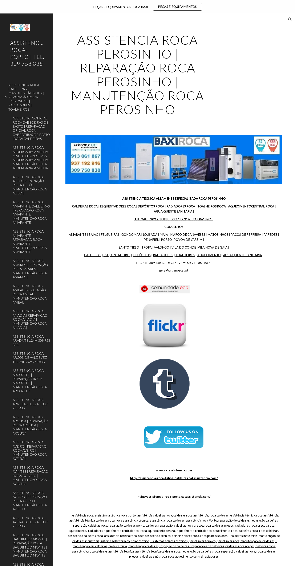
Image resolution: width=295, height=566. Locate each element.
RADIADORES (163, 255)
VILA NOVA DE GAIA (212, 247)
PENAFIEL (151, 239)
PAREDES (270, 234)
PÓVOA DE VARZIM (188, 239)
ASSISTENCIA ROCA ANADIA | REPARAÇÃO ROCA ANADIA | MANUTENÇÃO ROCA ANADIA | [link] (30, 319)
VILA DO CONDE (183, 247)
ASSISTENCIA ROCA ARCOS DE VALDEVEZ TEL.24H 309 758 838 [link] (30, 357)
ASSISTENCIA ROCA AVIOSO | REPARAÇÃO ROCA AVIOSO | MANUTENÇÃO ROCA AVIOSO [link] (30, 501)
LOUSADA (150, 234)
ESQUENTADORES (117, 255)
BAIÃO (93, 234)
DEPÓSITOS (142, 255)
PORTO (166, 239)
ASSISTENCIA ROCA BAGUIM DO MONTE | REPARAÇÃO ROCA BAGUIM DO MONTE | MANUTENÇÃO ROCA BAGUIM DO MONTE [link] (30, 545)
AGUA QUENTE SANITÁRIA (242, 255)
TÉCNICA (148, 198)
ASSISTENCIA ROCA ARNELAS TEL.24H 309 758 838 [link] (30, 404)
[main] (137, 74)
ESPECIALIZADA (186, 198)
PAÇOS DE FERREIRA (246, 234)
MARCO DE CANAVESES (187, 234)
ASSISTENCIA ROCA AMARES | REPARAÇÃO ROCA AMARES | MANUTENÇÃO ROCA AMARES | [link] (30, 269)
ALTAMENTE (165, 198)
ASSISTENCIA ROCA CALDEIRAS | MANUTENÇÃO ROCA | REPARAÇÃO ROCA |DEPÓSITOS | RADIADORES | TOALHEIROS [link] (26, 97)
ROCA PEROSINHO (212, 198)
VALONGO (161, 247)
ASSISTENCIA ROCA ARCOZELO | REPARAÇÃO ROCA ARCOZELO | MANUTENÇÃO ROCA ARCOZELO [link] (30, 380)
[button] (290, 19)
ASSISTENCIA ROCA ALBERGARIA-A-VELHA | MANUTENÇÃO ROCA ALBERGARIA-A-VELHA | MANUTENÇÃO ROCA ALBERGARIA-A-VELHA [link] (31, 157)
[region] (147, 6)
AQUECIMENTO (209, 255)
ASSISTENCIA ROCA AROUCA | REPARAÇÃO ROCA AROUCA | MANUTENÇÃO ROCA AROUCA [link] (30, 425)
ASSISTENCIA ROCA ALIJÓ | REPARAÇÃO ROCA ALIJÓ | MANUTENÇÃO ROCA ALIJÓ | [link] (30, 185)
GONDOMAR (131, 234)
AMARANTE (77, 234)
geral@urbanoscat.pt (173, 270)
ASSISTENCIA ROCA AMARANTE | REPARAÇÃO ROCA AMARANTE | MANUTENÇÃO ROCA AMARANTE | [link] (30, 241)
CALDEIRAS (92, 255)
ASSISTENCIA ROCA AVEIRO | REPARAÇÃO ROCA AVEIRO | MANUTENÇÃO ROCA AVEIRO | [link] (30, 450)
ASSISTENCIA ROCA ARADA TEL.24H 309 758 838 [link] (31, 340)
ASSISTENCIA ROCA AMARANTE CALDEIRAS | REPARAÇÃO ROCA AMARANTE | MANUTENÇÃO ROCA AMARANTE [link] (31, 212)
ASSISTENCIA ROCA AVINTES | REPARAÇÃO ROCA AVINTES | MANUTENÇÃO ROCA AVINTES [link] (30, 475)
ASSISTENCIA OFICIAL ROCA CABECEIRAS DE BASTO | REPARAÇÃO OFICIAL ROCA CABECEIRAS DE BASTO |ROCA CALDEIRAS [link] (31, 128)
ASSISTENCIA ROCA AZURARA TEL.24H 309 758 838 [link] (30, 522)
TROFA (146, 247)
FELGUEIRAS (110, 234)
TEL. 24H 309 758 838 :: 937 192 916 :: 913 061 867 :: (174, 263)
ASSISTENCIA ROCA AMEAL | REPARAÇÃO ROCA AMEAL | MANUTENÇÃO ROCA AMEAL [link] (30, 294)
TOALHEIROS (185, 255)
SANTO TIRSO (129, 247)
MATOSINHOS (217, 234)
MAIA (164, 234)
